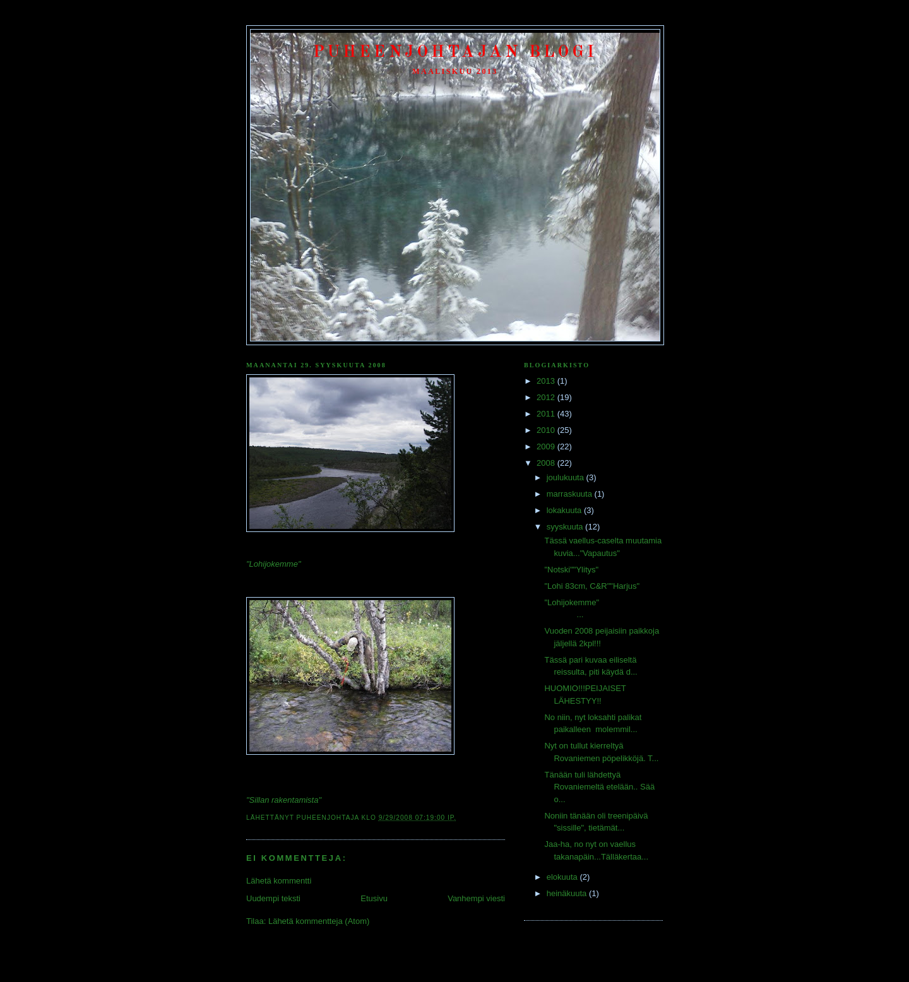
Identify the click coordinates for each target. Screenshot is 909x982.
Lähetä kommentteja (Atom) (318, 921)
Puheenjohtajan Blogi (455, 52)
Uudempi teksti (273, 898)
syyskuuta (566, 526)
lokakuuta (565, 510)
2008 (547, 463)
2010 (547, 430)
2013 (547, 381)
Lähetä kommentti (278, 880)
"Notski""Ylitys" (571, 569)
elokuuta (563, 877)
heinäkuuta (568, 893)
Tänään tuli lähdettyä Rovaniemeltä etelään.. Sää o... (599, 787)
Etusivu (374, 898)
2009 (547, 446)
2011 (547, 413)
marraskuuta (571, 494)
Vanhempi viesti (476, 898)
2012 (547, 397)
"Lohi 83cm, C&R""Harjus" (591, 586)
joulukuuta (566, 477)
